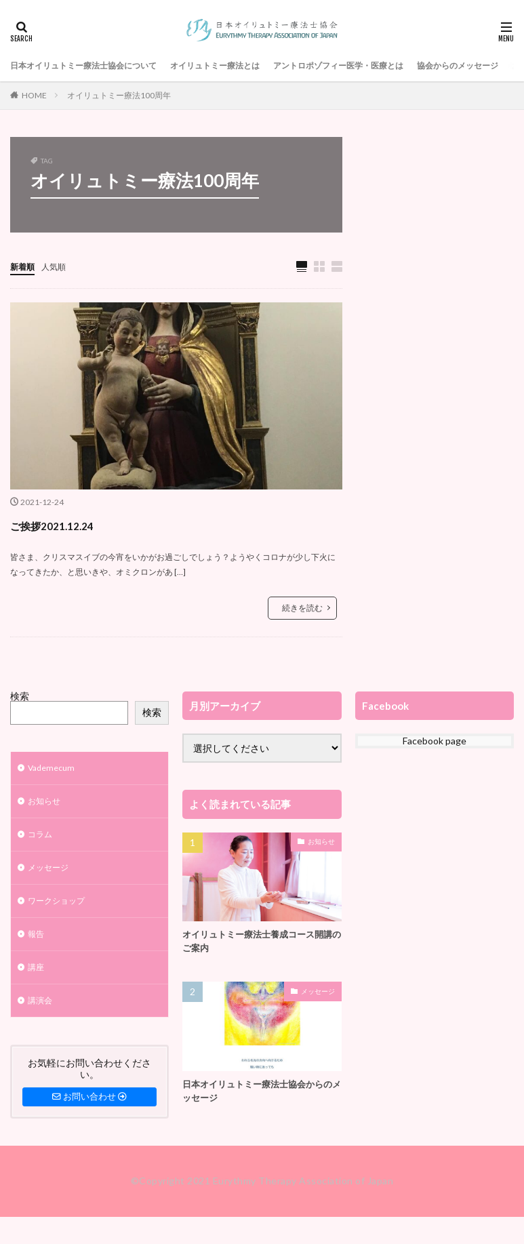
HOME (34, 95)
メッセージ (51, 875)
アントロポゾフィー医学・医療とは (388, 65)
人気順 (59, 266)
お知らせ (47, 805)
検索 (19, 696)
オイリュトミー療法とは (247, 65)
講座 (37, 981)
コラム (42, 840)
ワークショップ (61, 911)
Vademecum (54, 770)
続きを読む (302, 608)
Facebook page (434, 741)
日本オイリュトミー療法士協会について (95, 65)
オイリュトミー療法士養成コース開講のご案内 (258, 943)
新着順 (24, 266)
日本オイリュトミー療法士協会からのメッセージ (258, 1095)
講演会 (42, 1016)
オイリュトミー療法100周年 (119, 95)
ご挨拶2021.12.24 (76, 524)
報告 (37, 946)
